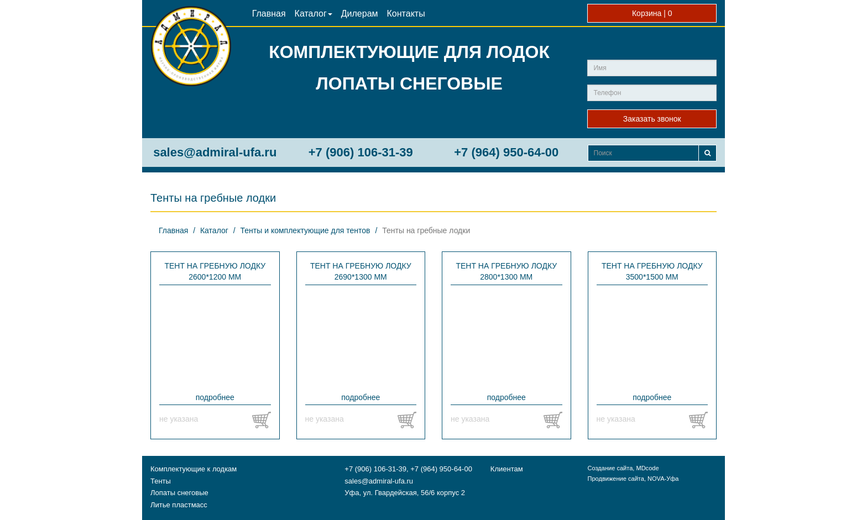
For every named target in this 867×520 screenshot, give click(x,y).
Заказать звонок (652, 118)
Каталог (313, 13)
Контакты (406, 13)
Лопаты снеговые (179, 493)
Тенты (160, 481)
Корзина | (652, 13)
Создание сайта (610, 468)
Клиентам (506, 469)
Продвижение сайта (615, 478)
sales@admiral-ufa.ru (214, 152)
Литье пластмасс (178, 505)
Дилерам (359, 13)
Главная (269, 13)
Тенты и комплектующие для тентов (305, 230)
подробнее (215, 397)
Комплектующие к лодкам (193, 469)
